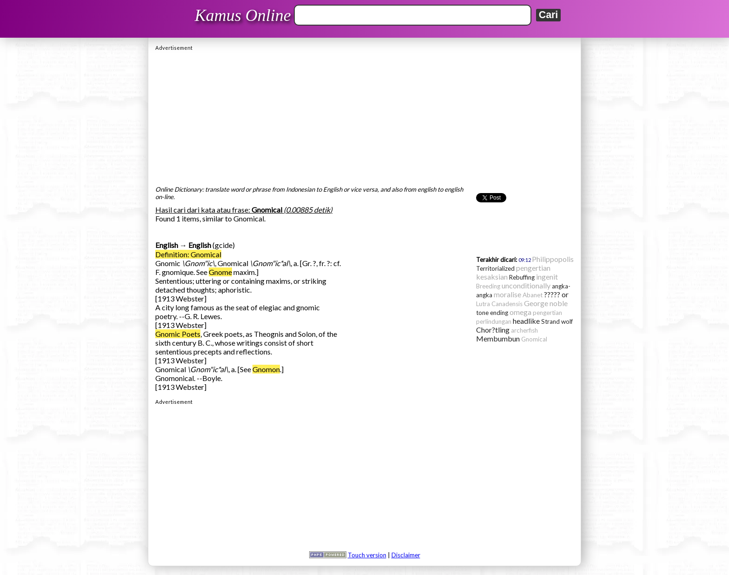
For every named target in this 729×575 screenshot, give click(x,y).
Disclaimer (405, 555)
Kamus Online (243, 15)
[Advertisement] (364, 116)
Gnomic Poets (177, 333)
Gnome (220, 271)
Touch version (367, 555)
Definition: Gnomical (188, 254)
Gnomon (266, 369)
